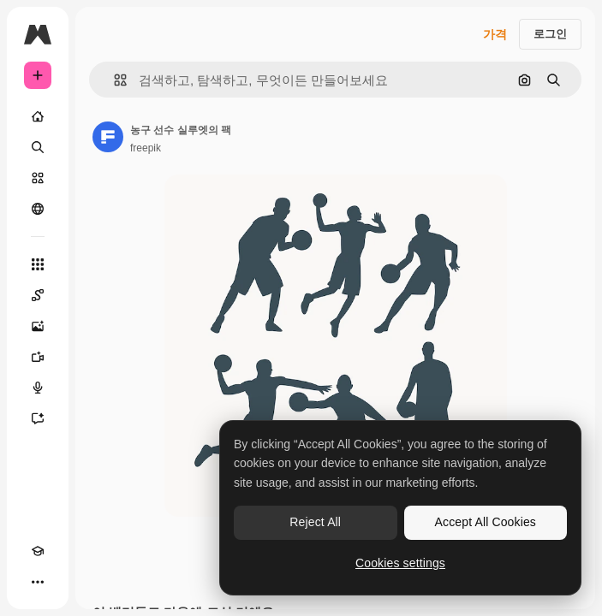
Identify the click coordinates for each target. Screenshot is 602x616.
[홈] (37, 116)
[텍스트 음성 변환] (37, 387)
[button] (113, 80)
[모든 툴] (37, 264)
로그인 (550, 33)
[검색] (37, 147)
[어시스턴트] (37, 418)
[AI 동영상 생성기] (37, 356)
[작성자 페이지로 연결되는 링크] (107, 136)
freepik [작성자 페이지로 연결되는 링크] (145, 148)
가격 (495, 34)
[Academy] (37, 551)
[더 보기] (37, 581)
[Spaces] (37, 295)
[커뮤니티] (37, 208)
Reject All (315, 522)
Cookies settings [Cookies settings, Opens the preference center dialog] (400, 563)
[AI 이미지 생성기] (37, 326)
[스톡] (37, 178)
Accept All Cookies (485, 522)
